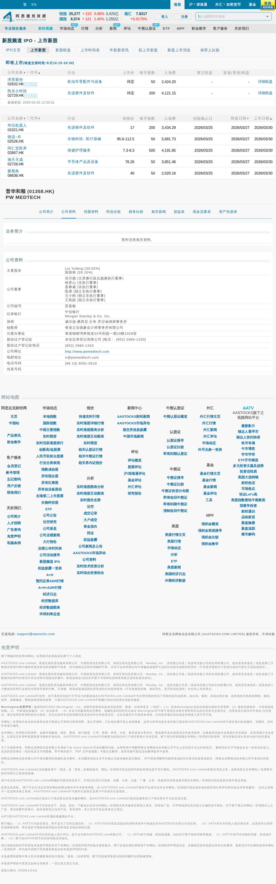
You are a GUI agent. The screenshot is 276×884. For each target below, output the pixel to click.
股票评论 (134, 467)
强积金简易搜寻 (210, 530)
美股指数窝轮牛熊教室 (248, 500)
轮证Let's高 (248, 494)
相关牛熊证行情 (90, 456)
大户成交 (90, 520)
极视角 (13, 171)
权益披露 (90, 540)
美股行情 (175, 541)
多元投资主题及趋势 (248, 466)
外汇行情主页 (210, 416)
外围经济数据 (175, 580)
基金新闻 (210, 487)
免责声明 (14, 536)
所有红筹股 (49, 483)
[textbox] (233, 16)
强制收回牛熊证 (175, 511)
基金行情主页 (210, 473)
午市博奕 (248, 449)
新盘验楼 (248, 523)
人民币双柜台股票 (49, 456)
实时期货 (50, 436)
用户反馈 (14, 486)
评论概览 (134, 460)
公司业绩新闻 (49, 535)
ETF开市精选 (248, 460)
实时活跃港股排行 (49, 443)
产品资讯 (14, 435)
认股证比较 (175, 447)
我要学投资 (248, 506)
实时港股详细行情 (90, 423)
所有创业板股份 (50, 489)
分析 (175, 554)
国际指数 (50, 423)
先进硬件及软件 (81, 93)
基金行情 (210, 480)
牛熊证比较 (175, 484)
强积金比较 (210, 537)
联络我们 (14, 492)
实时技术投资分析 (90, 566)
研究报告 (134, 493)
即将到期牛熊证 (175, 504)
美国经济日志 (175, 574)
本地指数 (50, 416)
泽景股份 (15, 79)
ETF (49, 509)
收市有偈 (248, 443)
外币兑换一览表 (210, 449)
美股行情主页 (175, 535)
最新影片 (248, 426)
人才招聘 (14, 523)
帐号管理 (14, 473)
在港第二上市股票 (49, 496)
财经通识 (248, 511)
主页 (13, 416)
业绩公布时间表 (50, 548)
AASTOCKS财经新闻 (134, 416)
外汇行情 (210, 423)
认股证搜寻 (175, 440)
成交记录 (90, 513)
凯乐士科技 (17, 91)
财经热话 (248, 483)
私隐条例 (14, 543)
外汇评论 (134, 487)
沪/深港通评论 (134, 473)
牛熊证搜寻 (175, 478)
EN (34, 4)
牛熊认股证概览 (175, 416)
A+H (49, 575)
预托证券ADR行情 (50, 581)
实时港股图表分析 (90, 430)
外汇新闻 (210, 430)
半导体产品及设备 (83, 162)
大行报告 (50, 542)
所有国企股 (49, 476)
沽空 (90, 506)
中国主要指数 (49, 430)
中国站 (14, 423)
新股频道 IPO (49, 561)
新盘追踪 (248, 528)
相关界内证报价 (90, 463)
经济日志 (50, 594)
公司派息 (50, 528)
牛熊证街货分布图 (175, 491)
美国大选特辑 (248, 477)
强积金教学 (210, 544)
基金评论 (134, 480)
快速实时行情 (90, 416)
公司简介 (14, 516)
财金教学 (14, 442)
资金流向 (90, 526)
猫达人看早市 (248, 431)
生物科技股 (49, 502)
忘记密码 (14, 479)
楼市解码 (248, 534)
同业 (90, 533)
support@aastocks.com (36, 634)
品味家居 (248, 517)
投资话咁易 (248, 471)
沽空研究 (50, 522)
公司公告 (50, 515)
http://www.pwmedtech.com (87, 351)
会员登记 (14, 466)
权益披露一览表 (50, 568)
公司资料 (90, 559)
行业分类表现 (49, 463)
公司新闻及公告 (90, 546)
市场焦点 (248, 488)
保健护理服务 (79, 150)
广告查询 (14, 530)
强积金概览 (210, 524)
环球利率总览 (49, 614)
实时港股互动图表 (90, 436)
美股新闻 (175, 567)
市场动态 (175, 548)
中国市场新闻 (134, 436)
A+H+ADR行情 (49, 587)
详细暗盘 (265, 81)
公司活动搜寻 (49, 555)
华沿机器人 (17, 125)
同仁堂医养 (17, 148)
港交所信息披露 (135, 430)
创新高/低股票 (49, 449)
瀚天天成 (15, 160)
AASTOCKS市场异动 (90, 553)
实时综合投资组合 (90, 573)
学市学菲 (248, 454)
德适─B (14, 137)
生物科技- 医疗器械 (84, 139)
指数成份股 (49, 469)
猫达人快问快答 (248, 437)
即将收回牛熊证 (175, 497)
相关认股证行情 (90, 449)
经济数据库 (49, 601)
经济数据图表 (49, 607)
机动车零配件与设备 (85, 81)
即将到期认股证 (175, 454)
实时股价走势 (90, 500)
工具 (210, 500)
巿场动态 (210, 443)
